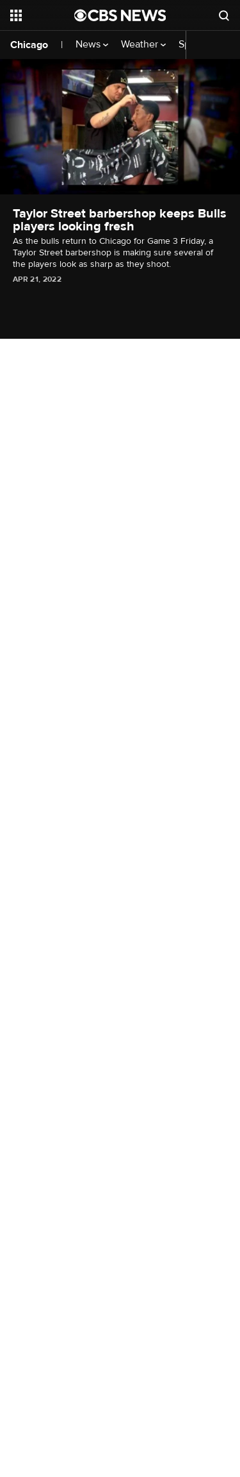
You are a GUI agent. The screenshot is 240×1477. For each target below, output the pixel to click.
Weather (143, 44)
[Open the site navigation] (42, 15)
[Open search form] (224, 15)
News (92, 44)
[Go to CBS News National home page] (120, 15)
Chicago (29, 44)
